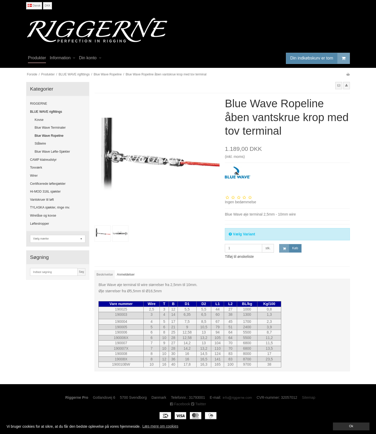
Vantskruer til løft (42, 199)
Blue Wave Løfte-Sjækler (52, 151)
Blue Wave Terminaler (50, 127)
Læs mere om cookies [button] (160, 426)
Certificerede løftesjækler (48, 184)
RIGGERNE (38, 103)
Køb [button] (288, 248)
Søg (81, 271)
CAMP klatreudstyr (43, 160)
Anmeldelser (126, 274)
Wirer (34, 175)
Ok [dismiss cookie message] (351, 426)
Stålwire (40, 143)
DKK (47, 5)
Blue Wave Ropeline (49, 136)
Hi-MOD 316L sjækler (45, 191)
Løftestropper (39, 223)
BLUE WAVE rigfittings (46, 112)
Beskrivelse (105, 274)
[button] (338, 85)
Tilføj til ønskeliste (239, 256)
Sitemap (308, 397)
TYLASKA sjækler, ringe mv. (50, 207)
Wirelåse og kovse (43, 215)
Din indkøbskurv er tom (320, 58)
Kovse (39, 120)
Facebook (180, 404)
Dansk (34, 5)
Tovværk (36, 167)
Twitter (198, 404)
